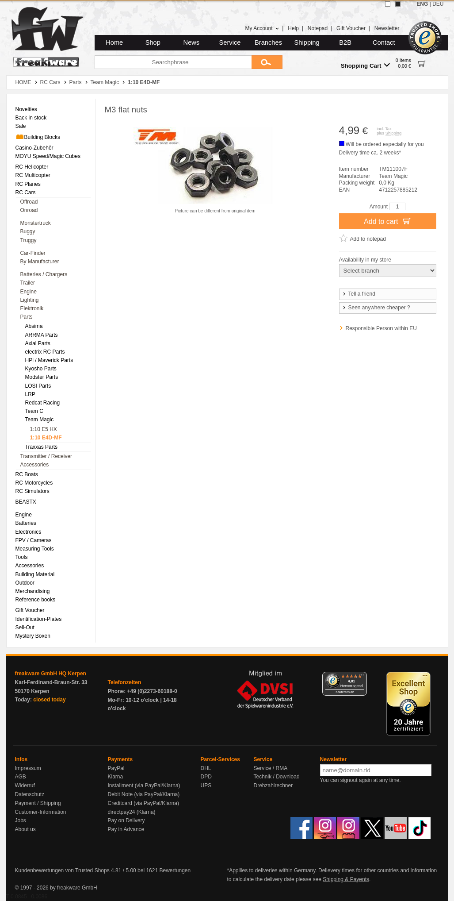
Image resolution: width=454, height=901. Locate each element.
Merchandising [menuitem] (32, 591)
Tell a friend (358, 294)
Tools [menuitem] (21, 557)
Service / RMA (271, 768)
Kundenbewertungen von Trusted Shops (62, 870)
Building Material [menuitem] (35, 574)
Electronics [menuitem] (28, 532)
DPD (206, 777)
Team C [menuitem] (34, 411)
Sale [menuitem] (20, 126)
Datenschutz (30, 794)
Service (230, 42)
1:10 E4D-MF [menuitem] (46, 438)
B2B (345, 42)
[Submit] (267, 62)
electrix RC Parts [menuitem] (45, 352)
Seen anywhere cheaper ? (376, 307)
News (191, 42)
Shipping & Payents (346, 879)
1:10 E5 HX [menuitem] (43, 429)
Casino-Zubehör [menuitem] (34, 148)
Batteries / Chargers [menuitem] (44, 274)
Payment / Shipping (38, 803)
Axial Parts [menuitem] (37, 343)
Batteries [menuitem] (25, 523)
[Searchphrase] (173, 62)
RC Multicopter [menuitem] (32, 175)
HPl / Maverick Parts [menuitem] (49, 360)
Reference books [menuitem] (35, 600)
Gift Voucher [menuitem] (30, 610)
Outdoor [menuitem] (24, 583)
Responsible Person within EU (381, 328)
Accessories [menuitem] (34, 465)
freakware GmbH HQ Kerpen (50, 673)
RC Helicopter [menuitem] (32, 167)
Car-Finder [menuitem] (33, 253)
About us (25, 829)
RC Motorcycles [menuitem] (34, 483)
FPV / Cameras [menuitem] (33, 540)
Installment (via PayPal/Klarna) (144, 785)
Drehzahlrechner (273, 785)
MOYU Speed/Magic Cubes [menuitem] (47, 156)
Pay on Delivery (126, 820)
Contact (384, 42)
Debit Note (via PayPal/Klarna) (144, 794)
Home (114, 42)
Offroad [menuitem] (29, 202)
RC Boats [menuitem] (26, 474)
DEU (437, 4)
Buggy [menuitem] (27, 231)
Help (293, 28)
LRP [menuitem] (30, 394)
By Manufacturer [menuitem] (39, 261)
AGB (20, 777)
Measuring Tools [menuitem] (34, 549)
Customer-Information (40, 812)
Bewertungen (175, 870)
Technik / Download (277, 777)
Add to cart (387, 220)
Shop (152, 42)
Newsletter (387, 28)
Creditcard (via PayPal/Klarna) (143, 803)
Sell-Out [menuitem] (24, 627)
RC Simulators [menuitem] (32, 491)
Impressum (28, 768)
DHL (206, 768)
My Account (262, 28)
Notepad (318, 28)
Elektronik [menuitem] (32, 308)
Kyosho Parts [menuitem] (41, 369)
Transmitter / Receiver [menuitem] (46, 456)
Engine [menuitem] (28, 292)
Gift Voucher (351, 28)
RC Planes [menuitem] (28, 184)
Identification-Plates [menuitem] (38, 619)
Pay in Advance (126, 829)
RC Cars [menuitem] (25, 192)
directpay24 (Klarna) (132, 812)
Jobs (20, 820)
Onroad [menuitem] (29, 210)
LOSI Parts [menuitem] (38, 386)
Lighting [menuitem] (29, 300)
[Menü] (361, 677)
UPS (206, 785)
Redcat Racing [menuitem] (42, 403)
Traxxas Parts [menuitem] (41, 447)
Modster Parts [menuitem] (41, 377)
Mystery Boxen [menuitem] (32, 636)
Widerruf (25, 785)
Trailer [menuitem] (27, 283)
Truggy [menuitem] (28, 240)
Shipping (307, 42)
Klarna (115, 777)
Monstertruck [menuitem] (35, 223)
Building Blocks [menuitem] (37, 136)
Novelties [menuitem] (26, 109)
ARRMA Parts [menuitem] (41, 335)
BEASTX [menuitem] (25, 502)
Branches (268, 42)
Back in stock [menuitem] (31, 118)
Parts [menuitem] (26, 317)
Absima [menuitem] (34, 326)
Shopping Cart (365, 65)
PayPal (116, 768)
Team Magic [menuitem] (39, 419)
